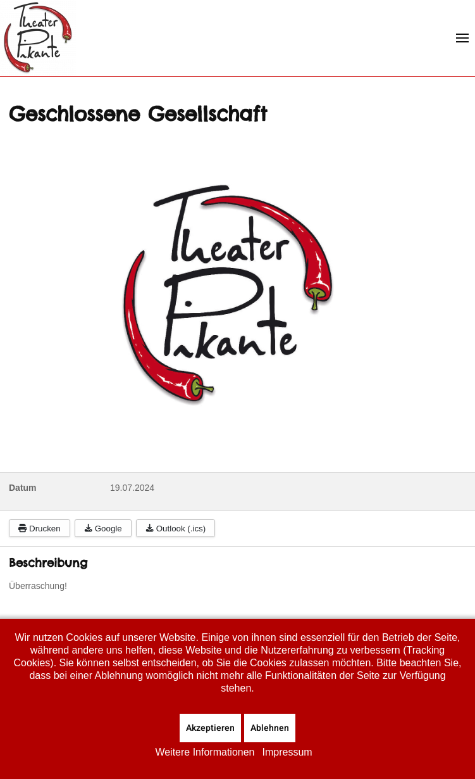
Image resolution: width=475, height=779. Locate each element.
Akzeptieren (210, 728)
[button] (462, 38)
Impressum (287, 752)
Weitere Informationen (204, 752)
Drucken (39, 528)
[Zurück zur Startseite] (38, 38)
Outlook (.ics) (175, 528)
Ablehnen (269, 728)
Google (103, 528)
